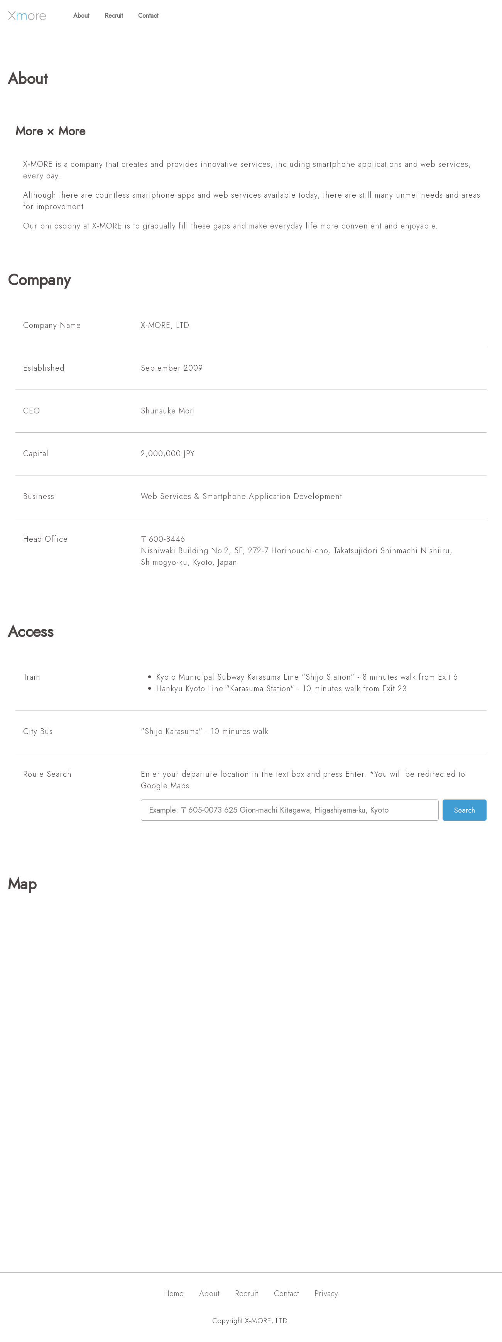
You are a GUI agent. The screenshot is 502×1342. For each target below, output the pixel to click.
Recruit (114, 15)
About (81, 15)
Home (174, 1293)
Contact (148, 15)
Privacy (326, 1293)
